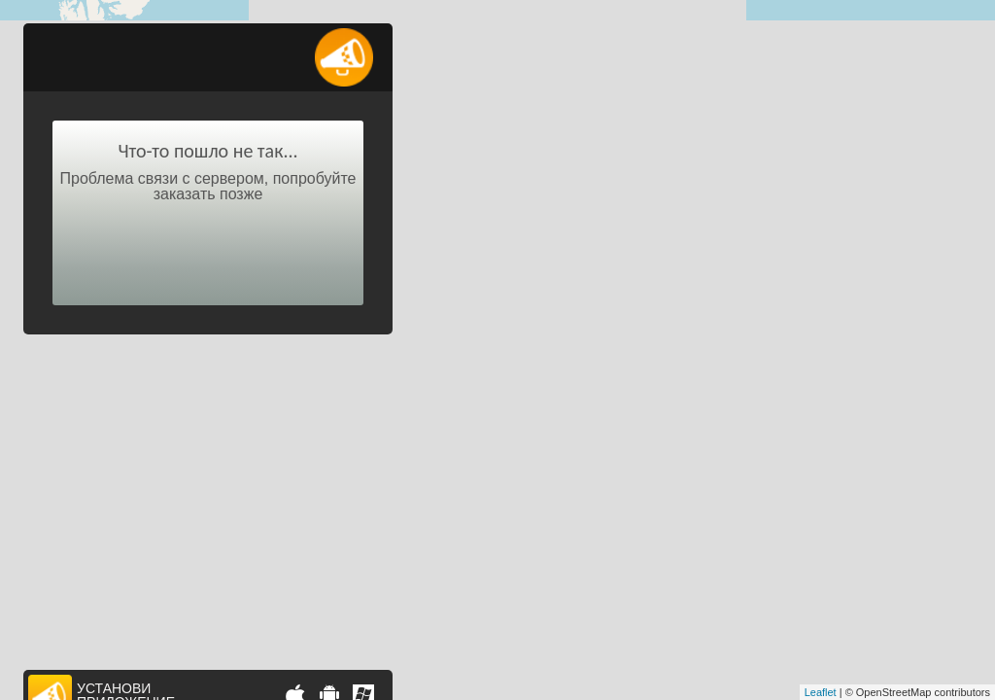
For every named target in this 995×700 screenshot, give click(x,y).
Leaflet (821, 692)
